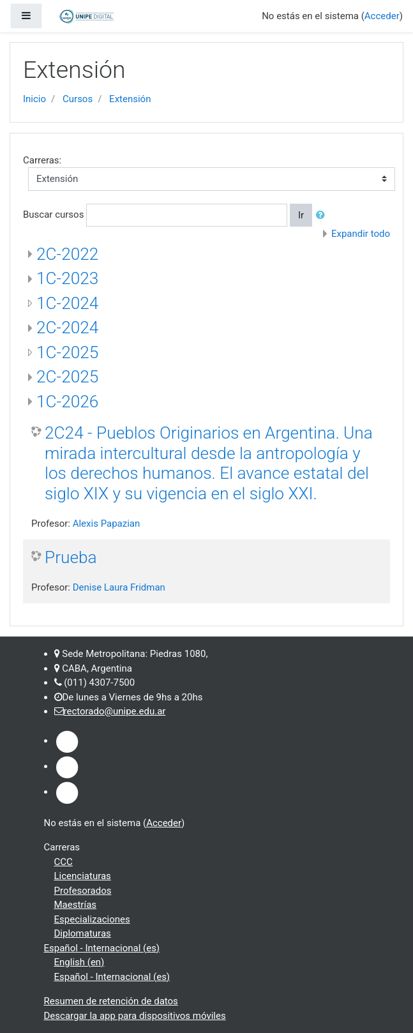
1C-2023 (67, 278)
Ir (301, 215)
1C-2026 (67, 401)
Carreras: (42, 160)
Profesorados (83, 890)
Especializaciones (92, 919)
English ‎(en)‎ (79, 962)
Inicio (34, 99)
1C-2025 (67, 352)
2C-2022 (67, 254)
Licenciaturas (82, 876)
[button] (323, 215)
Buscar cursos (53, 214)
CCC (63, 862)
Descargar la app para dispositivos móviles (135, 1016)
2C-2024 (67, 327)
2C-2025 (67, 376)
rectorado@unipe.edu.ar (115, 711)
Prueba (71, 557)
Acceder (382, 16)
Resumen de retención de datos (111, 1001)
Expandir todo (360, 233)
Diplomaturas (82, 933)
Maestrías (75, 904)
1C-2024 (67, 303)
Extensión (130, 99)
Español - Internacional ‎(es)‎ (102, 948)
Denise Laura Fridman (119, 587)
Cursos (78, 99)
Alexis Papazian (106, 523)
